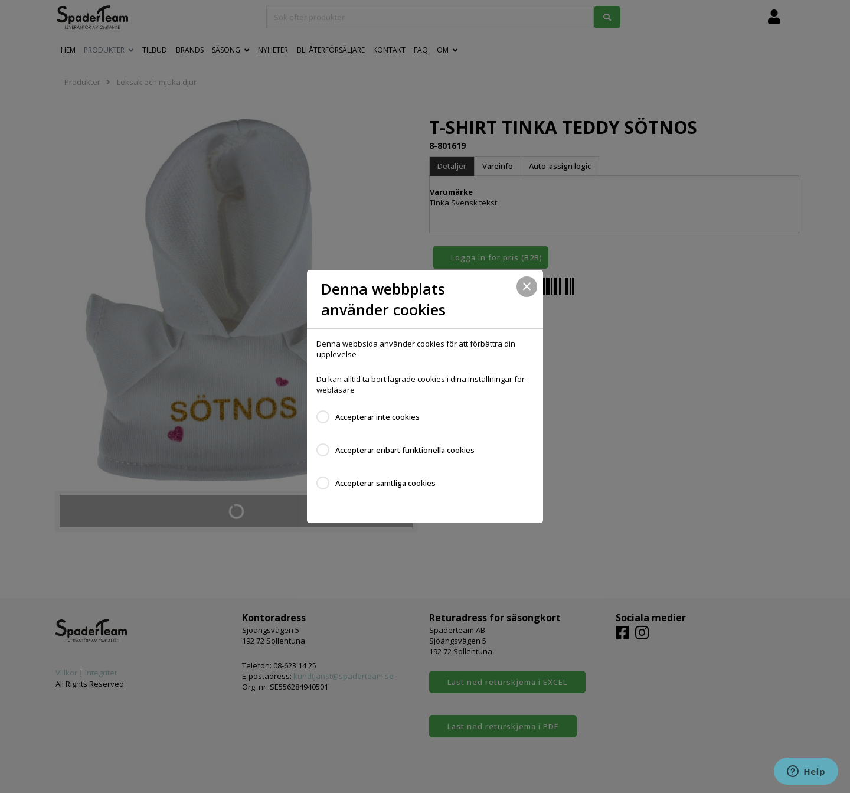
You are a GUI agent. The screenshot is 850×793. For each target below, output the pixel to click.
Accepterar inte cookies (377, 417)
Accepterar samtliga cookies (385, 483)
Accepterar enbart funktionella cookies (405, 450)
